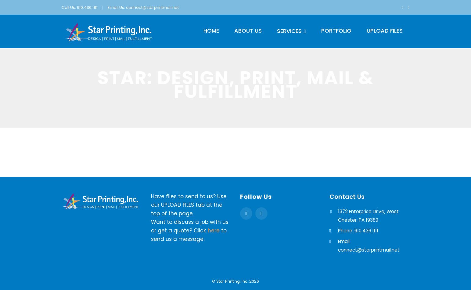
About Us (248, 30)
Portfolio (336, 30)
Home (211, 30)
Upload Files (385, 30)
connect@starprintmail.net (152, 7)
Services (289, 31)
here (214, 230)
